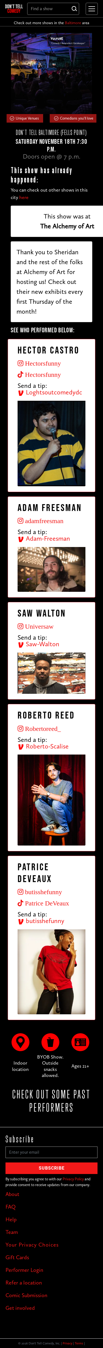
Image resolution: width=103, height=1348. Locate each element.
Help (10, 1219)
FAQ (10, 1206)
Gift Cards (17, 1257)
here (24, 197)
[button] (90, 9)
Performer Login (24, 1270)
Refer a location (23, 1282)
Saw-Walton (38, 644)
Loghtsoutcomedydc (50, 392)
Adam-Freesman (44, 538)
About (12, 1194)
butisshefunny (41, 921)
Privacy (67, 1343)
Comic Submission (26, 1295)
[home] (14, 8)
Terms (79, 1343)
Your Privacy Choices (32, 1244)
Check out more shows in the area (51, 22)
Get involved (20, 1308)
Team (11, 1232)
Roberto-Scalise (43, 746)
